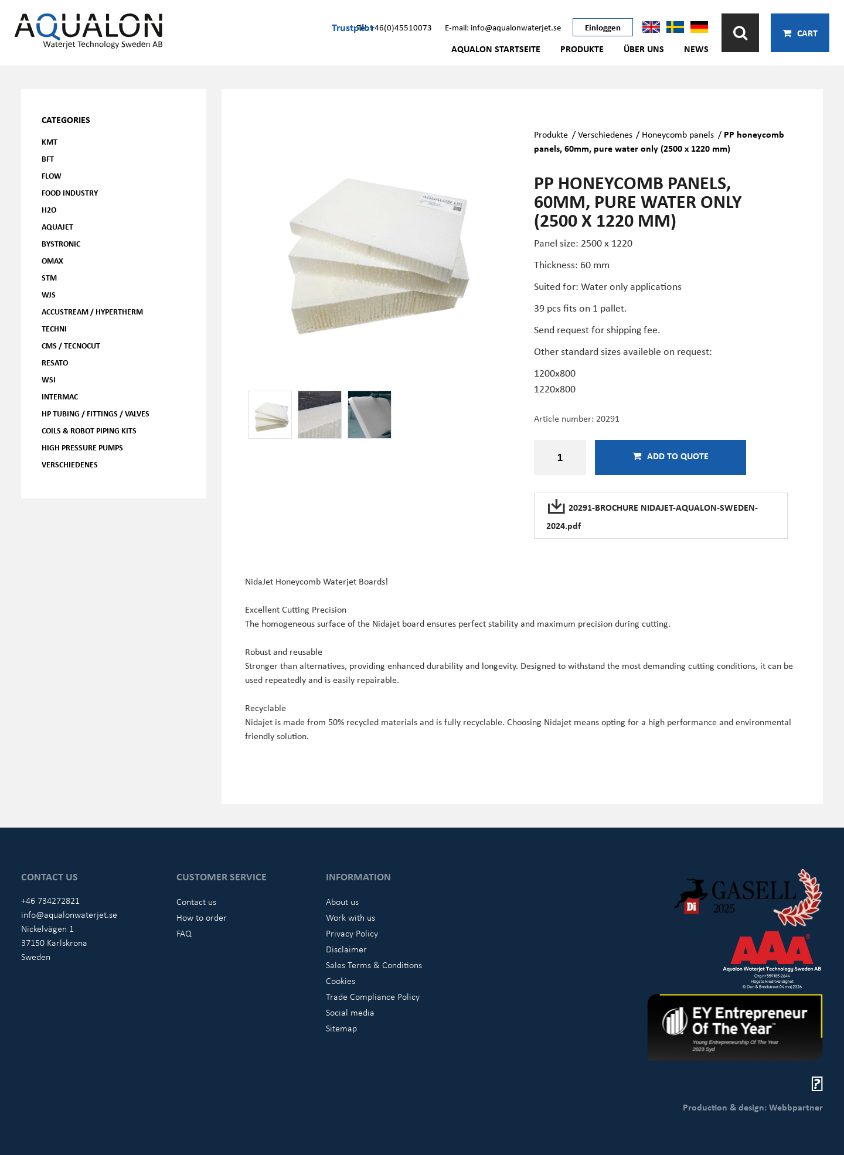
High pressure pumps (82, 447)
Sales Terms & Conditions (374, 964)
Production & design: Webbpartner (753, 1107)
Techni (54, 328)
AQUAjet (57, 226)
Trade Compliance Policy (373, 996)
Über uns (644, 48)
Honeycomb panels (678, 134)
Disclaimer (346, 948)
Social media (350, 1012)
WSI (49, 379)
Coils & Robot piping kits (89, 430)
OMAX (52, 260)
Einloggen (603, 27)
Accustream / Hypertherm (92, 311)
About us (342, 901)
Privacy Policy (352, 933)
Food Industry (70, 192)
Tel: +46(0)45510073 (394, 27)
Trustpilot (352, 27)
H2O (49, 209)
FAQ (184, 933)
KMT (49, 141)
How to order (201, 917)
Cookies (340, 980)
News (696, 48)
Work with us (350, 917)
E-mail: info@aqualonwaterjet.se (503, 27)
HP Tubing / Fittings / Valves (95, 413)
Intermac (60, 396)
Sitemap (341, 1027)
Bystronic (61, 243)
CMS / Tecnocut (71, 345)
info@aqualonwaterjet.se (69, 914)
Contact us (196, 901)
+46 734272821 (50, 900)
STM (49, 277)
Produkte (582, 48)
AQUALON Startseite (495, 48)
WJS (49, 294)
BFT (48, 158)
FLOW (52, 175)
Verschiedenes (70, 464)
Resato (55, 362)
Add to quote (670, 455)
